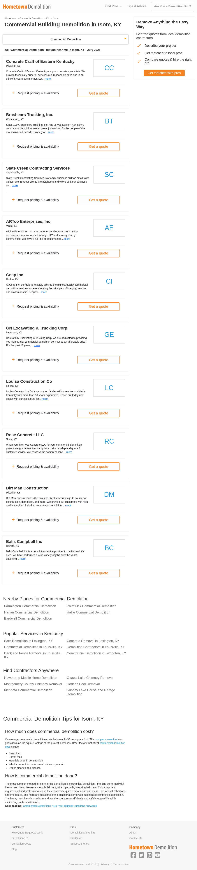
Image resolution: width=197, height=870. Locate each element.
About (132, 832)
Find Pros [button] (111, 6)
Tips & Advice (137, 6)
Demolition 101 (20, 838)
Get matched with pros (164, 73)
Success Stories (79, 843)
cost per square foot (106, 739)
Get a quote (98, 93)
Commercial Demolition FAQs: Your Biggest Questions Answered (60, 805)
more (48, 78)
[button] (133, 855)
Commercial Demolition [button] (65, 39)
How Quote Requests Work (27, 832)
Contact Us (135, 838)
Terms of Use (120, 864)
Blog (14, 849)
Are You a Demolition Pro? (172, 6)
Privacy (105, 864)
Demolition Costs (21, 843)
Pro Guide (76, 838)
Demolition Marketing (82, 832)
